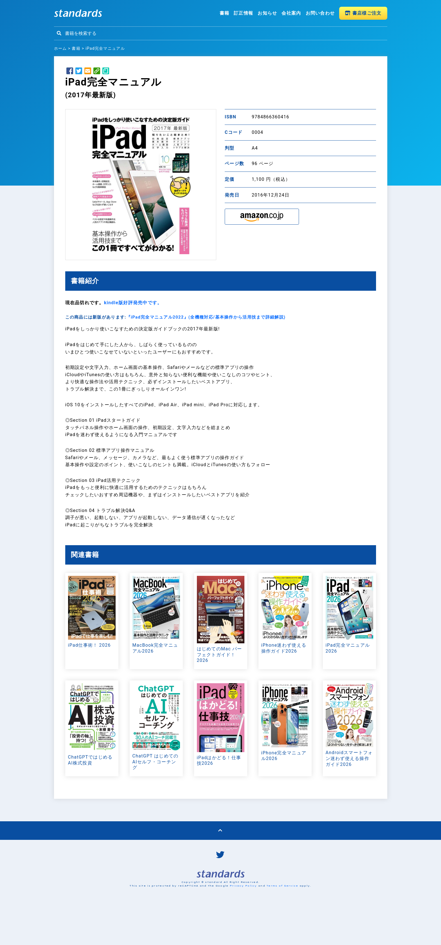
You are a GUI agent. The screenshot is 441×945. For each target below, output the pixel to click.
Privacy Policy (243, 885)
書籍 (225, 13)
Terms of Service (282, 885)
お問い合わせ (320, 13)
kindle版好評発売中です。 (133, 302)
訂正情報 (243, 13)
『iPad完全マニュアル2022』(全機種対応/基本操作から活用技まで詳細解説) (206, 317)
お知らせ (267, 13)
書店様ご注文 (363, 13)
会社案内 (291, 13)
